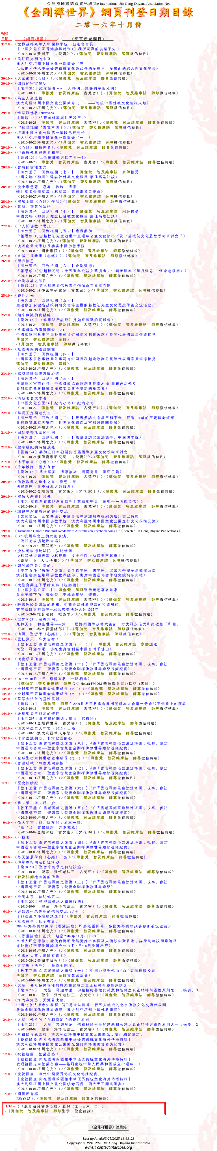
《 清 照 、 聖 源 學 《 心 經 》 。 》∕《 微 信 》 (78, 634)
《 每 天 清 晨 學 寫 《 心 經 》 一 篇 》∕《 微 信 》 (80, 857)
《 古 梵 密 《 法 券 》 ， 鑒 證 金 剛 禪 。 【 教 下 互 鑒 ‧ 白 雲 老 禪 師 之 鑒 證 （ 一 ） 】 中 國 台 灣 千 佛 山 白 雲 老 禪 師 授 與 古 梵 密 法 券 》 (78, 970)
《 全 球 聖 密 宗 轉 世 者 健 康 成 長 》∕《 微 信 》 (87, 689)
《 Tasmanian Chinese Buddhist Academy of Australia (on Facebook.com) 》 (66, 531)
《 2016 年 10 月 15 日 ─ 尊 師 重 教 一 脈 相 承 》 (52, 679)
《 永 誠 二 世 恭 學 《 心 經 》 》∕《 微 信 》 (76, 256)
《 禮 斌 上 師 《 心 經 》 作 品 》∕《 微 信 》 (76, 202)
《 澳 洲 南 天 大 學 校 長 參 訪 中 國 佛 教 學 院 (48, 246)
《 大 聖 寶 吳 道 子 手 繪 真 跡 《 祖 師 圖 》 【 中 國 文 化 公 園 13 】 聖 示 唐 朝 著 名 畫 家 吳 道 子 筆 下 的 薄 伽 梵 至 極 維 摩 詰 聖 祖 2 (59, 590)
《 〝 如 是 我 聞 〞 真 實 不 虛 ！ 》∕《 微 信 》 (78, 128)
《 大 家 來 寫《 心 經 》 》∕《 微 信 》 (71, 78)
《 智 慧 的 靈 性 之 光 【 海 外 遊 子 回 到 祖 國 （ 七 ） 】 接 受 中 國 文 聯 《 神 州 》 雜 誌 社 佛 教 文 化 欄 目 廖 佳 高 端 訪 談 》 (69, 172)
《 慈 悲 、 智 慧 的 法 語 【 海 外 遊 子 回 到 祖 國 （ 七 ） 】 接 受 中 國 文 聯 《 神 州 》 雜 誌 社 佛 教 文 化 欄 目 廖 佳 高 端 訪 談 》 (69, 211)
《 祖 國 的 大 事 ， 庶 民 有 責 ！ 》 (40, 956)
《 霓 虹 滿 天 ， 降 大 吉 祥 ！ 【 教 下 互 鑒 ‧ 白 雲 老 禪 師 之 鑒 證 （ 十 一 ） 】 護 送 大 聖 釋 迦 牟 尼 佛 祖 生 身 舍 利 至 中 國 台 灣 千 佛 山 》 (79, 644)
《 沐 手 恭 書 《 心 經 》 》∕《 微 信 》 (71, 462)
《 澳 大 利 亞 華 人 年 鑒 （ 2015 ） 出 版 (44, 728)
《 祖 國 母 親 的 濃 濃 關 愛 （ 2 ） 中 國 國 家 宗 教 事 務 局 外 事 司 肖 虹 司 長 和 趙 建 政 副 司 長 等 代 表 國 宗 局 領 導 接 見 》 (78, 334)
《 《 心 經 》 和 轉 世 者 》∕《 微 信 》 (71, 147)
